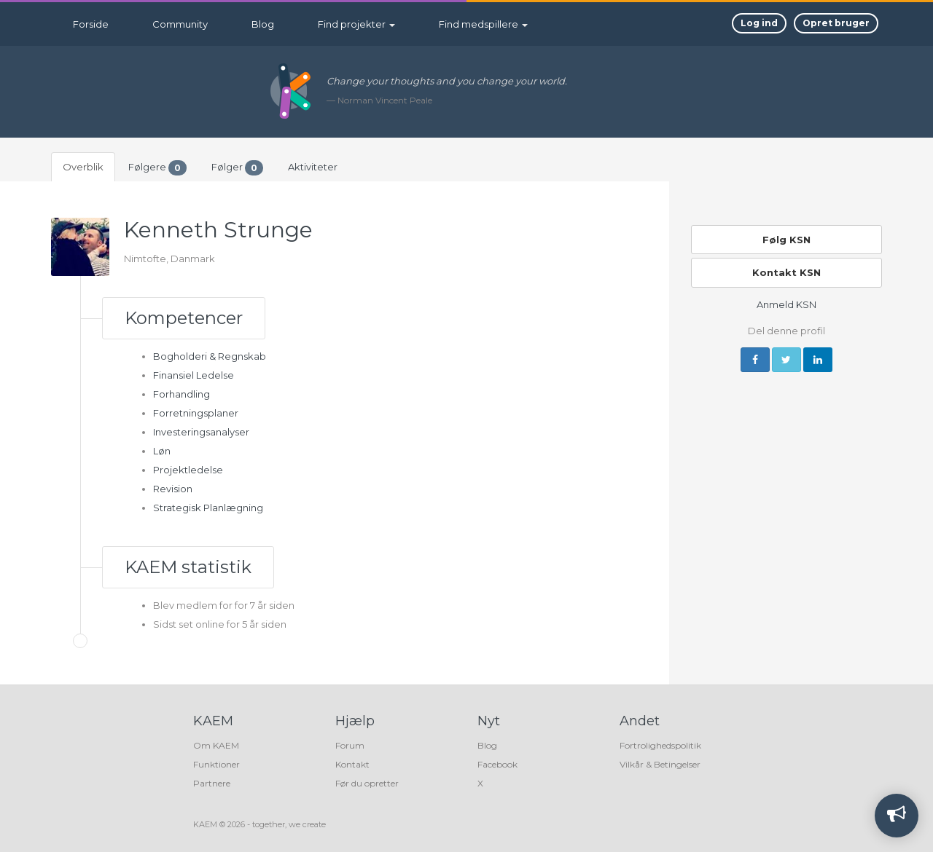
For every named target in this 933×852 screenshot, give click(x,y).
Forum (349, 745)
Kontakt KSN (786, 272)
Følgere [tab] (157, 167)
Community (180, 24)
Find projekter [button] (356, 24)
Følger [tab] (237, 167)
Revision (172, 488)
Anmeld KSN (786, 304)
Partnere (211, 783)
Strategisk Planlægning (208, 507)
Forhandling (181, 394)
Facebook (497, 764)
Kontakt (352, 764)
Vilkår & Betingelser (660, 764)
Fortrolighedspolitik (660, 745)
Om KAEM (216, 745)
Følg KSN (786, 239)
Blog (262, 24)
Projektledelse (188, 470)
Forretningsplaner (195, 413)
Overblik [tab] (83, 167)
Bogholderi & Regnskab (209, 356)
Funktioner (216, 764)
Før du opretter (367, 783)
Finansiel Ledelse (193, 375)
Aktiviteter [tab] (312, 167)
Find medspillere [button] (483, 24)
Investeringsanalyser (201, 432)
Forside (91, 24)
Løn (162, 451)
